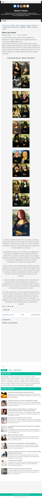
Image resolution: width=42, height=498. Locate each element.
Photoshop (23, 27)
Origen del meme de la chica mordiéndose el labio (23, 400)
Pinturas (29, 27)
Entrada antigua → (36, 314)
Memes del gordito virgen (15, 435)
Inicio (22, 314)
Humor (17, 25)
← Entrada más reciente (7, 314)
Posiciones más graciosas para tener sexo (21, 392)
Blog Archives (17, 370)
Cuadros (12, 25)
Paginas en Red (23, 496)
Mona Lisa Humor (9, 32)
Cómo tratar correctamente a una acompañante (22, 443)
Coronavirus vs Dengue (15, 460)
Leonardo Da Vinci (7, 27)
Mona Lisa (16, 27)
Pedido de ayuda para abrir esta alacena (20, 468)
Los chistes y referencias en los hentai (20, 417)
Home (4, 25)
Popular (4, 370)
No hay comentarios (22, 35)
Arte (8, 25)
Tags (10, 370)
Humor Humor (21, 11)
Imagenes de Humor (32, 25)
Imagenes (23, 25)
